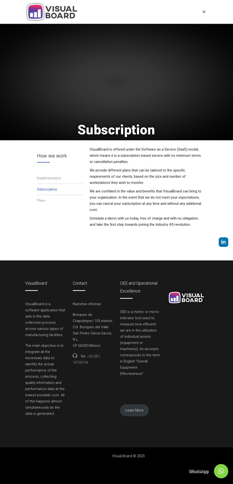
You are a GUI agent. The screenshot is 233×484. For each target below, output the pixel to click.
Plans (41, 200)
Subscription (47, 189)
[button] (221, 471)
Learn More (134, 410)
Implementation (49, 178)
